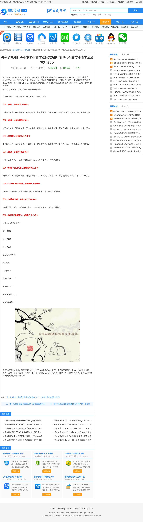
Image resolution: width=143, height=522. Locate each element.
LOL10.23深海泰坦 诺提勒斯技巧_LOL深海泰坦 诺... (126, 70)
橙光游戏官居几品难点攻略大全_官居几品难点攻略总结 (127, 151)
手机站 (90, 509)
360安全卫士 (48, 22)
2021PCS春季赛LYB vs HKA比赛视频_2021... (126, 78)
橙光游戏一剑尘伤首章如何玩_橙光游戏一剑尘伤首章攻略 (127, 111)
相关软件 (53, 68)
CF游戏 (8, 27)
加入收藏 (138, 2)
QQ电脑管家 (63, 22)
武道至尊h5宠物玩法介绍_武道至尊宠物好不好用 (127, 122)
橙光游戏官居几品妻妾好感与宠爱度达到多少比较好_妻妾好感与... (127, 137)
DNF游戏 (17, 27)
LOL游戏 (26, 27)
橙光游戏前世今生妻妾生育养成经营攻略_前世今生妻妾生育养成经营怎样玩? (33, 397)
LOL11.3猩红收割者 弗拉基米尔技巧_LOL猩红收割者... (126, 81)
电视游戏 (115, 27)
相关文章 (66, 68)
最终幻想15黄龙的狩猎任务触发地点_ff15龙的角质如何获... (126, 60)
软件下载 (120, 22)
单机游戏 (105, 27)
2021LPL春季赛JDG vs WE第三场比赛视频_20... (126, 96)
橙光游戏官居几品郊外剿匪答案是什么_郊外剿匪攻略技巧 (127, 133)
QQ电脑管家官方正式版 (12, 477)
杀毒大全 (91, 22)
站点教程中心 (17, 50)
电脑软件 (103, 2)
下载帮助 (68, 509)
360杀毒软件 (34, 22)
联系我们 (53, 509)
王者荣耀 (46, 27)
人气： (78, 68)
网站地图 (84, 509)
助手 (99, 15)
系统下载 (134, 22)
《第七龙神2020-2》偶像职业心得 (125, 99)
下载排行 (121, 2)
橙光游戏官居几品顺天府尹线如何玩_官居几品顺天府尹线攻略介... (127, 119)
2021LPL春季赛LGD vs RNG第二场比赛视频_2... (127, 85)
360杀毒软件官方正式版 (43, 453)
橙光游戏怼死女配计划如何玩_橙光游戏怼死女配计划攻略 (127, 115)
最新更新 (129, 2)
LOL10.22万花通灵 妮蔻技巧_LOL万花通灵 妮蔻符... (126, 67)
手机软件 (112, 2)
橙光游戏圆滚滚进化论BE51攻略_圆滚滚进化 (75, 404)
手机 (94, 15)
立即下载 (16, 471)
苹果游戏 (94, 2)
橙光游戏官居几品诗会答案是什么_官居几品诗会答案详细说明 (127, 126)
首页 (5, 22)
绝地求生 (56, 27)
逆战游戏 (75, 27)
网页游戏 (124, 27)
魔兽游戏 (36, 27)
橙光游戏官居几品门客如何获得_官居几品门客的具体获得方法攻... (127, 130)
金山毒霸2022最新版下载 (44, 477)
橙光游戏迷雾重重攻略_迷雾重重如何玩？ (30, 404)
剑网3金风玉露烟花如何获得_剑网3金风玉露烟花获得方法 (127, 74)
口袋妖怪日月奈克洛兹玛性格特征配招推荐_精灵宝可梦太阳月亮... (127, 63)
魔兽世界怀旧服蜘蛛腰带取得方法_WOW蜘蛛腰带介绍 (125, 89)
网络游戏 (85, 27)
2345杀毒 (20, 22)
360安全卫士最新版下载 (74, 453)
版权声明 (61, 509)
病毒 (109, 15)
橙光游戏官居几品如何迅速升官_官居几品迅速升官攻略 (127, 144)
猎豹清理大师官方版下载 (75, 477)
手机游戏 (85, 2)
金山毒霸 (82, 15)
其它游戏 (134, 27)
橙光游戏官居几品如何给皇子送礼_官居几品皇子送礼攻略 (127, 140)
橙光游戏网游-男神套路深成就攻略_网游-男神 (23, 432)
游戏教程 (105, 22)
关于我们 (76, 509)
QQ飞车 (66, 27)
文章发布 (57, 11)
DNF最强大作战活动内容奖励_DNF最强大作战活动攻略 (127, 92)
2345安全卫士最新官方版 (13, 453)
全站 (74, 10)
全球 (104, 15)
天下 (89, 15)
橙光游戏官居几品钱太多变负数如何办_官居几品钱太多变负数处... (127, 148)
